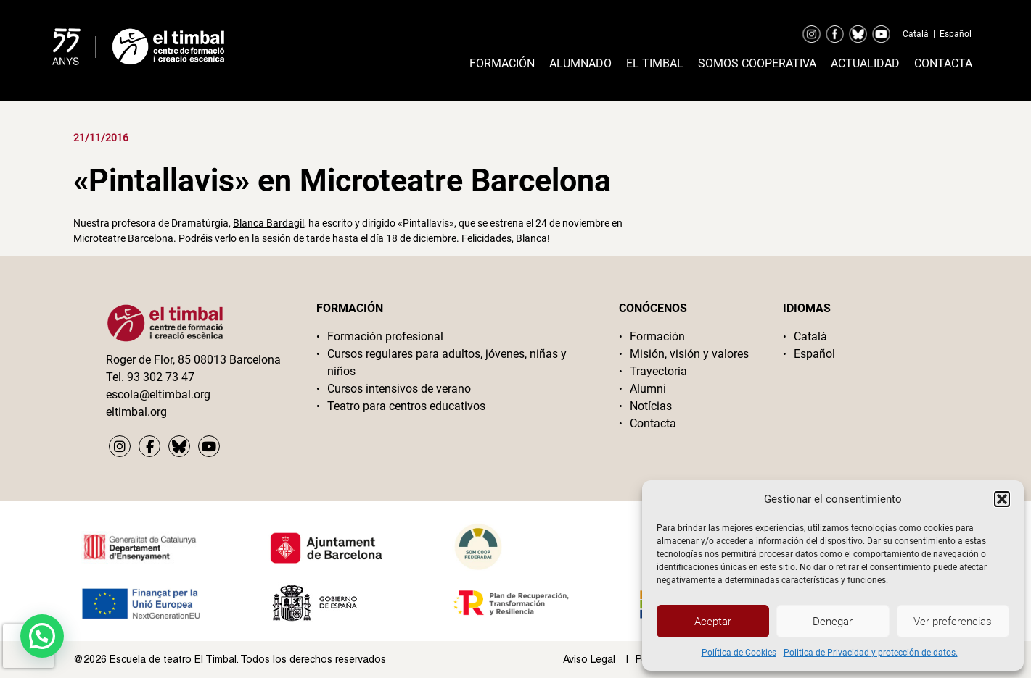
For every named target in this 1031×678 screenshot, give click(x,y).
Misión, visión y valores (689, 354)
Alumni (648, 389)
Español (956, 34)
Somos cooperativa (757, 63)
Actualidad (865, 63)
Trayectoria (658, 371)
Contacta (943, 63)
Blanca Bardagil (268, 223)
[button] (1002, 499)
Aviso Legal (589, 659)
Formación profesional (385, 336)
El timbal (654, 63)
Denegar (833, 621)
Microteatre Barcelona (123, 238)
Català (916, 34)
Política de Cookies (739, 653)
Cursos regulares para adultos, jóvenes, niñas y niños (447, 362)
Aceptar (712, 621)
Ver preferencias (952, 621)
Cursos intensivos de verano (399, 389)
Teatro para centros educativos (406, 406)
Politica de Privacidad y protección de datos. (871, 653)
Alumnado (580, 63)
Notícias (651, 406)
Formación (502, 63)
